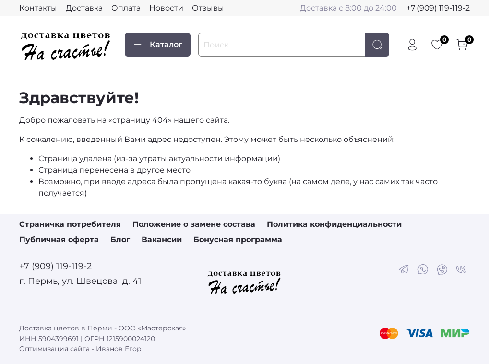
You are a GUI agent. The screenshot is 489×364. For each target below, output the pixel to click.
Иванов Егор (119, 348)
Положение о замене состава (193, 224)
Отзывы (208, 7)
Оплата (126, 7)
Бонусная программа (237, 239)
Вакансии (162, 239)
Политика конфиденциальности (334, 224)
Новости (166, 7)
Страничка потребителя (70, 224)
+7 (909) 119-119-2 (438, 7)
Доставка (84, 7)
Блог (120, 239)
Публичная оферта (59, 239)
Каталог (157, 44)
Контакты (38, 7)
